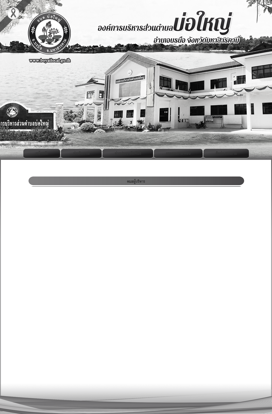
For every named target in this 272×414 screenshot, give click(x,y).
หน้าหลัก (41, 153)
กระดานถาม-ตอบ (178, 153)
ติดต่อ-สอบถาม (226, 153)
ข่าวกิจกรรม (81, 153)
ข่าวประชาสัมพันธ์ (128, 153)
